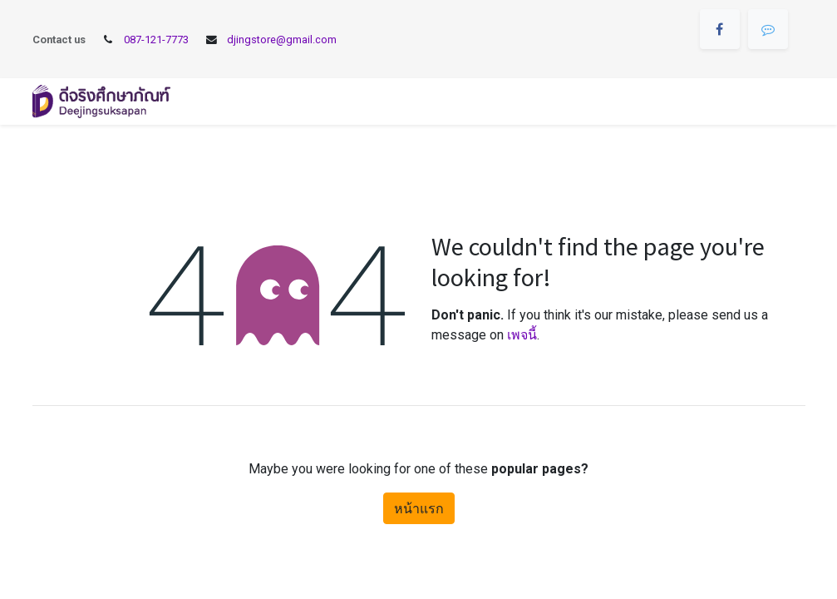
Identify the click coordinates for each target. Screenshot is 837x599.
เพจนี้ (522, 335)
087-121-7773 (156, 39)
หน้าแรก (419, 508)
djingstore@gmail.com (282, 39)
